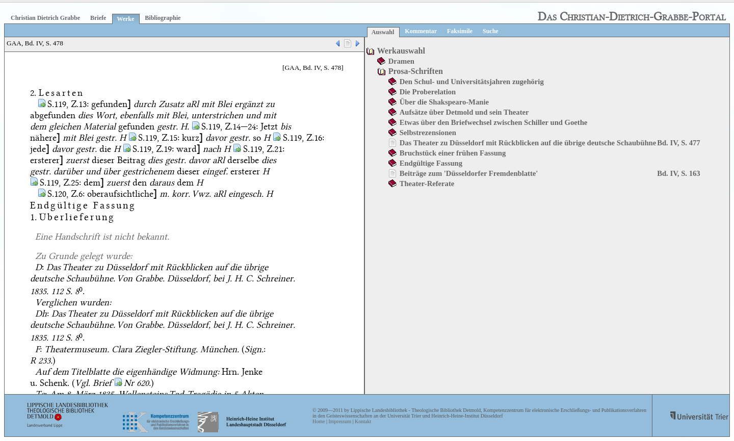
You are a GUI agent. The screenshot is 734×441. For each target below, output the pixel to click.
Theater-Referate (427, 183)
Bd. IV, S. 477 (678, 143)
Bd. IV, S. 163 (678, 173)
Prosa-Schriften (415, 71)
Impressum (339, 421)
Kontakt (363, 421)
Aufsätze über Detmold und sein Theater (464, 112)
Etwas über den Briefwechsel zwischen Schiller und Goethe (494, 122)
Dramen (401, 61)
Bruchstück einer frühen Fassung (453, 153)
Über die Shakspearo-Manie (444, 102)
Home (318, 421)
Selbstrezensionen (428, 132)
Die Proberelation (428, 92)
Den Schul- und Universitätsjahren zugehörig (472, 81)
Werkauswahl (401, 50)
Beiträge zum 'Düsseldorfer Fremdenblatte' (469, 173)
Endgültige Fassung (431, 163)
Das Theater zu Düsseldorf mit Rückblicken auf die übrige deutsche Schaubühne (528, 143)
